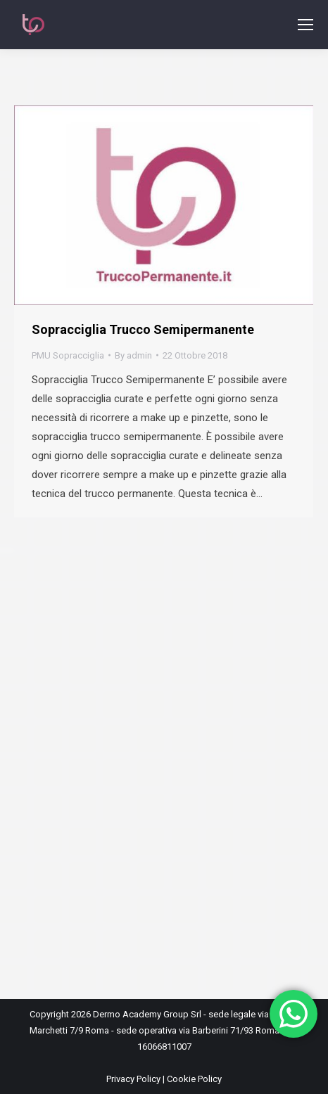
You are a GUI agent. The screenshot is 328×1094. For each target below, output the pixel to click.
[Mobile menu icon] (305, 24)
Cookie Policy (194, 1079)
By (133, 355)
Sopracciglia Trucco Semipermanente (143, 329)
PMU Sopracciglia (68, 355)
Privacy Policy (133, 1079)
